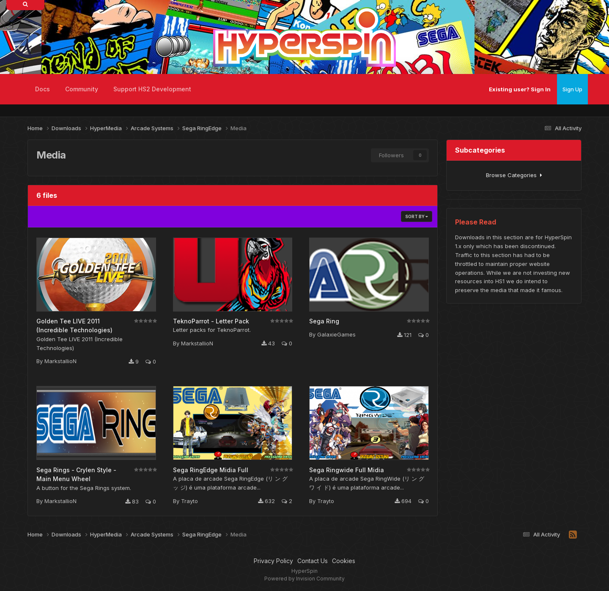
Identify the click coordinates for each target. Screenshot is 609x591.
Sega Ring (324, 321)
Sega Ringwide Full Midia (346, 469)
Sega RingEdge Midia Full (210, 469)
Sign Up (572, 89)
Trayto (189, 501)
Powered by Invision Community (304, 578)
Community (81, 89)
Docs (42, 89)
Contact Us (312, 560)
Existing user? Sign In (520, 89)
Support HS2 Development (152, 89)
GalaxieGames (336, 334)
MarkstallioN (60, 361)
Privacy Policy (273, 560)
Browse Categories (514, 175)
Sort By (416, 216)
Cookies (343, 560)
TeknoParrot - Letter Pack (211, 321)
